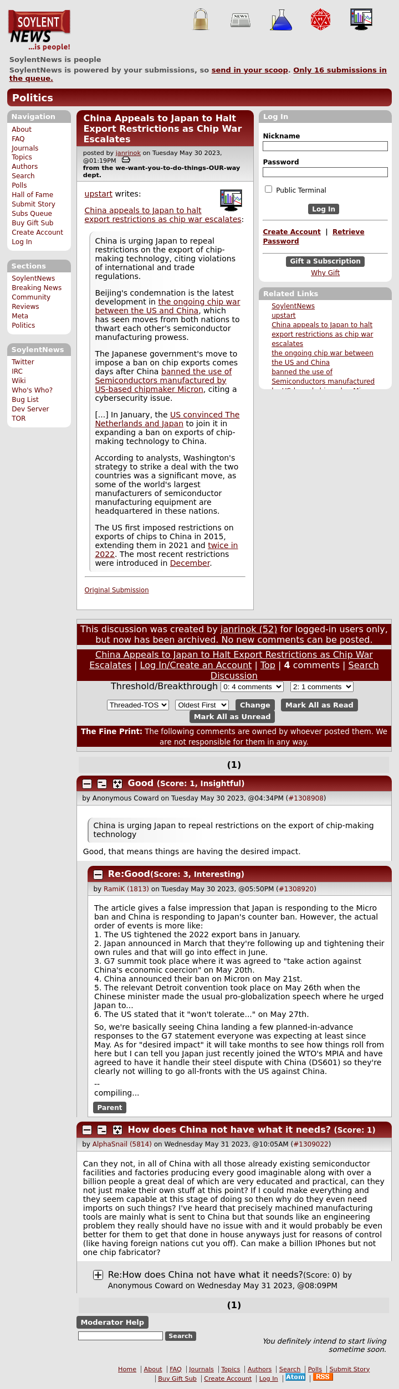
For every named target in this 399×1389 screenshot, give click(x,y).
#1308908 (306, 798)
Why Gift (325, 273)
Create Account (37, 232)
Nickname (281, 136)
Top (267, 665)
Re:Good (129, 874)
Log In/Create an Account (196, 665)
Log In (22, 242)
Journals (25, 148)
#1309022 (311, 1144)
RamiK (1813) (126, 889)
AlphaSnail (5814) (122, 1144)
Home (127, 1369)
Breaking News (37, 288)
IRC (17, 371)
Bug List (25, 400)
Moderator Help (112, 1322)
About (22, 129)
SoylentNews (39, 30)
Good (141, 783)
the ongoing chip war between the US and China (167, 306)
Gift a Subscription (325, 262)
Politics (32, 98)
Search (23, 176)
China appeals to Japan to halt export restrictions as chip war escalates (322, 334)
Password (281, 162)
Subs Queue (32, 214)
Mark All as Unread (232, 716)
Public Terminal (295, 189)
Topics (22, 157)
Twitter (23, 362)
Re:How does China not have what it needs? (205, 1274)
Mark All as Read (319, 705)
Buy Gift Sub (32, 223)
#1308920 (296, 889)
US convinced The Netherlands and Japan (167, 419)
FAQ (18, 139)
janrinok (128, 153)
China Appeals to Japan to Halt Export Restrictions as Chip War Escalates (162, 128)
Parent (110, 1107)
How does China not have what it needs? (229, 1129)
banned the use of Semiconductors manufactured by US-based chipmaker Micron (323, 381)
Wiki (18, 381)
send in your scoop (250, 70)
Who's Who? (32, 390)
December (189, 563)
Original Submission (117, 590)
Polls (19, 185)
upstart (283, 315)
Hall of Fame (32, 195)
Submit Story (33, 204)
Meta (20, 316)
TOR (18, 418)
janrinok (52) (249, 629)
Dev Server (30, 409)
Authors (25, 167)
